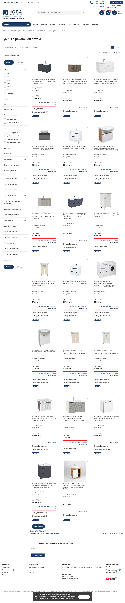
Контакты (95, 25)
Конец (56, 533)
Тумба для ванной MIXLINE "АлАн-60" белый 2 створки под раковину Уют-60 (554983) (106, 214)
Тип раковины (9, 243)
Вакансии (5, 572)
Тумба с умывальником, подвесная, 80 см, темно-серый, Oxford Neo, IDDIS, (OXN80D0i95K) (44, 81)
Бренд (6, 69)
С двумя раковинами (11, 249)
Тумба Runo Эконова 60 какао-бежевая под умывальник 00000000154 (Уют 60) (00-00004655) (75, 351)
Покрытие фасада (10, 195)
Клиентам (85, 25)
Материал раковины (11, 215)
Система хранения (10, 237)
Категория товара (10, 115)
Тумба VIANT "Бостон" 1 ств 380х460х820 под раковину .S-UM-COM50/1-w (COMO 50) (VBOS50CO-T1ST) (74, 486)
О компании (6, 2)
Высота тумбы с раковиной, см (10, 172)
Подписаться (38, 555)
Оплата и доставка (27, 2)
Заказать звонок (112, 7)
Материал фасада (10, 190)
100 (119, 52)
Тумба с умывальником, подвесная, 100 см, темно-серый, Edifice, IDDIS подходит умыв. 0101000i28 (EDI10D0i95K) (74, 215)
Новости (62, 25)
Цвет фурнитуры (10, 226)
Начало (33, 533)
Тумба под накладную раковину (12, 202)
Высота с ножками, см (12, 165)
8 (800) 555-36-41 (99, 4)
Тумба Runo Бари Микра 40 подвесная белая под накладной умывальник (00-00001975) (106, 418)
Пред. (39, 533)
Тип (5, 128)
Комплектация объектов (36, 567)
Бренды (53, 25)
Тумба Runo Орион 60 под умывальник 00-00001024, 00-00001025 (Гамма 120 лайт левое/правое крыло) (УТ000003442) (105, 284)
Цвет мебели (8, 220)
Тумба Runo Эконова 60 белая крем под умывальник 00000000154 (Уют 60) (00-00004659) (43, 283)
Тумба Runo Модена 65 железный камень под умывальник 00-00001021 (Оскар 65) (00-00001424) (44, 418)
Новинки (44, 25)
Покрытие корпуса (10, 184)
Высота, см (8, 154)
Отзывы (37, 2)
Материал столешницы (12, 209)
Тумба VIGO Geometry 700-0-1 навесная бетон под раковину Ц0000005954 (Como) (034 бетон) (73, 418)
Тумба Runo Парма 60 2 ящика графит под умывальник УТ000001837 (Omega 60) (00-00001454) (44, 485)
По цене (35, 47)
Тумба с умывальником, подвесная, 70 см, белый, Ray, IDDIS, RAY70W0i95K (75, 282)
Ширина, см (8, 159)
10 (112, 52)
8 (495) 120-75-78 (99, 1)
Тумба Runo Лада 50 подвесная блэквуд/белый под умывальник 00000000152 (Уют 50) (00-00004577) (106, 148)
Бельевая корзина (10, 232)
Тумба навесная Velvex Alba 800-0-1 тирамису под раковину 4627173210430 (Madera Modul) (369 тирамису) (43, 215)
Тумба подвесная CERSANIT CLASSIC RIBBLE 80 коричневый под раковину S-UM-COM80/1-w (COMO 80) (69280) (75, 81)
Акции (35, 25)
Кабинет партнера (116, 2)
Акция (6, 99)
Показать (9, 62)
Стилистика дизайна (11, 254)
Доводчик (7, 260)
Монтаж (7, 148)
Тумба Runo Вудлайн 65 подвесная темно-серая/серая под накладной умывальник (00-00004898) (43, 148)
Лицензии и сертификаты (10, 570)
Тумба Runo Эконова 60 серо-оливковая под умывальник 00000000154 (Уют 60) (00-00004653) (106, 351)
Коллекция (8, 109)
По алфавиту (24, 47)
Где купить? (15, 2)
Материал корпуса (10, 178)
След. (51, 533)
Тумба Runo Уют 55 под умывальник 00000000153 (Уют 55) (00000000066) (44, 351)
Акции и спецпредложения (37, 570)
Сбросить (20, 62)
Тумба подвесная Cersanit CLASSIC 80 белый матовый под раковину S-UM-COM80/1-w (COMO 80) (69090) (106, 81)
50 (116, 52)
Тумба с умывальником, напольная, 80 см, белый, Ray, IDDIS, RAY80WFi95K (75, 147)
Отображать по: (109, 52)
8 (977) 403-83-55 (99, 6)
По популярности (10, 47)
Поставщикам (73, 25)
